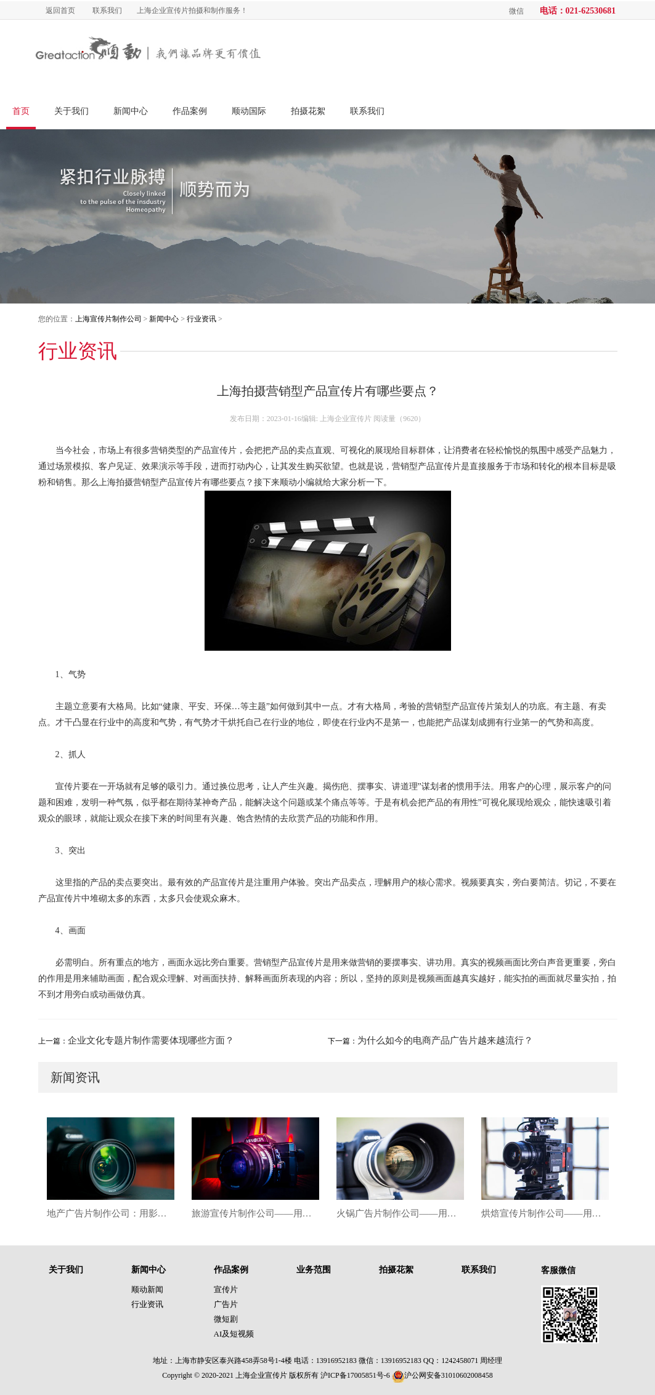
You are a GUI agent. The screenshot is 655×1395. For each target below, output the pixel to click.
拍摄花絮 (308, 111)
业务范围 (313, 1269)
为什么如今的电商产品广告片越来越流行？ (445, 1040)
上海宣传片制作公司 (108, 319)
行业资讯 (201, 319)
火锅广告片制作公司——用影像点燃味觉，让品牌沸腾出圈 (400, 1213)
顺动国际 (249, 111)
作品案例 (190, 111)
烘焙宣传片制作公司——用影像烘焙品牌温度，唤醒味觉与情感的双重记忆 (545, 1213)
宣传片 (226, 1289)
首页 (21, 111)
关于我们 (71, 111)
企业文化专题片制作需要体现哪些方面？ (151, 1040)
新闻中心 (130, 111)
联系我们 (107, 10)
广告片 (226, 1304)
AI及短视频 (234, 1333)
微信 (516, 11)
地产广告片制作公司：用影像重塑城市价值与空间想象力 (110, 1213)
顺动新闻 (147, 1289)
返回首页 (60, 10)
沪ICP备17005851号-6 (355, 1375)
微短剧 (226, 1319)
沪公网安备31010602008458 (442, 1375)
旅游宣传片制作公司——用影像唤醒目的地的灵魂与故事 (255, 1213)
